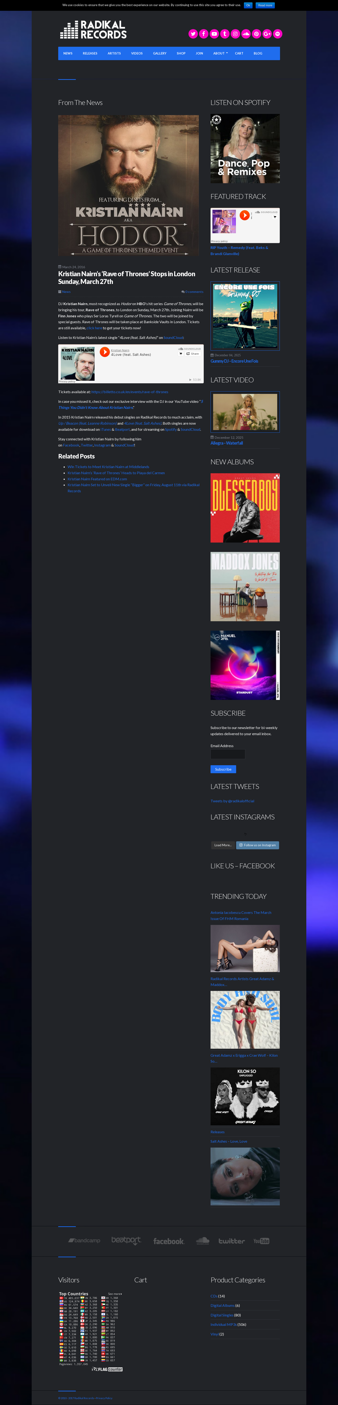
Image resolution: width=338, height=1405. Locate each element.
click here (94, 328)
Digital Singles (222, 1315)
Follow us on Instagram (257, 845)
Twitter (87, 445)
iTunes (105, 429)
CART (239, 53)
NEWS (68, 53)
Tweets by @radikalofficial (232, 801)
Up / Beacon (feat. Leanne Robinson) (87, 423)
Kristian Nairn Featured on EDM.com (97, 479)
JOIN (199, 53)
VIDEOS (137, 53)
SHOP (181, 53)
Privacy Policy (104, 1398)
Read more (265, 5)
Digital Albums (223, 1305)
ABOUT (219, 53)
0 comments (192, 292)
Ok (248, 5)
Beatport (122, 429)
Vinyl (215, 1334)
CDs (214, 1296)
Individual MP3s (224, 1324)
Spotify (171, 429)
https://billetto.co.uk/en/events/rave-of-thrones (130, 391)
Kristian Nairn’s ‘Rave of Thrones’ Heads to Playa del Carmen (116, 472)
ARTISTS (114, 53)
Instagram (102, 445)
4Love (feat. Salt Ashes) (142, 423)
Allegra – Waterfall (227, 443)
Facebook (71, 445)
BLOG (258, 53)
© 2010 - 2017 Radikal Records (76, 1398)
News (66, 292)
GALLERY (159, 53)
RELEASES (90, 53)
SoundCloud (173, 337)
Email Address (222, 745)
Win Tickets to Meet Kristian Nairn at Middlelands (108, 466)
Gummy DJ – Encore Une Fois (234, 361)
